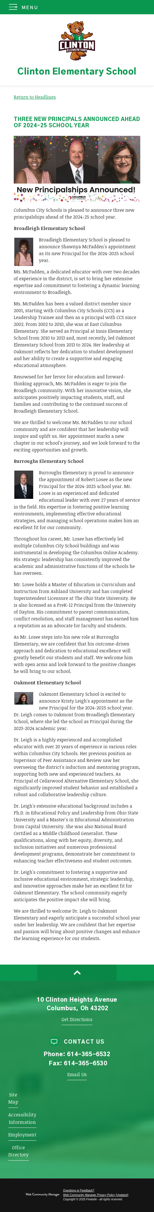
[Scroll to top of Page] (77, 973)
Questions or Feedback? (78, 1190)
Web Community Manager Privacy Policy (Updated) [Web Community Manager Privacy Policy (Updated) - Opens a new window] (95, 1195)
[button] (24, 7)
